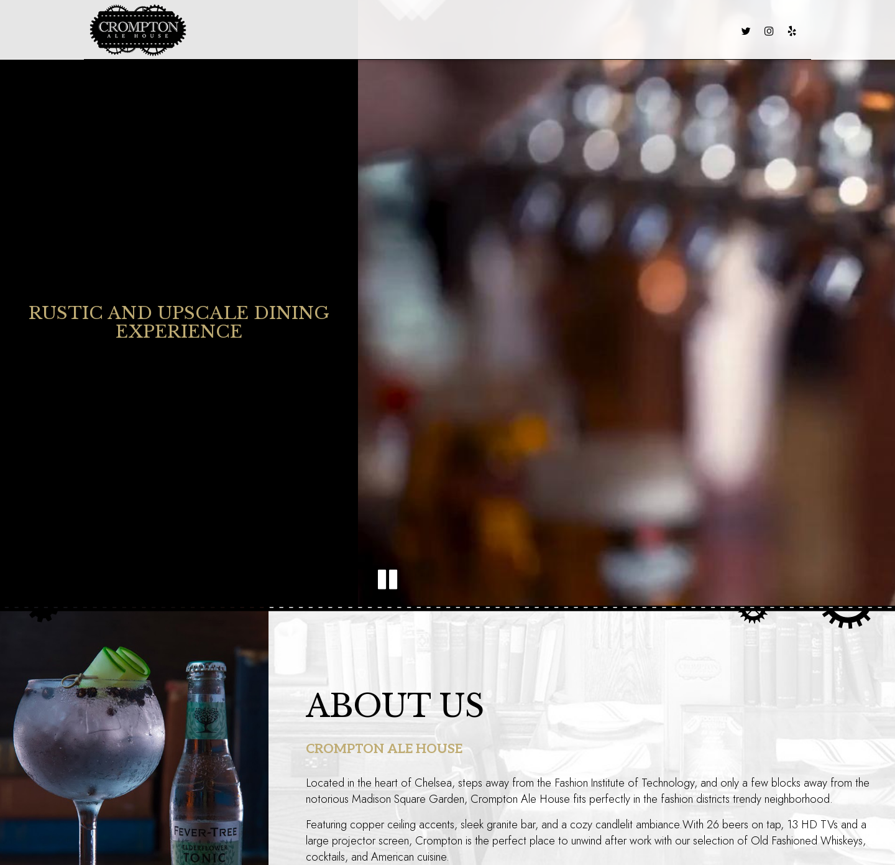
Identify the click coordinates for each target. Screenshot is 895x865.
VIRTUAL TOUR (486, 30)
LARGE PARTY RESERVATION (591, 30)
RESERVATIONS (696, 30)
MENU (288, 30)
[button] (388, 579)
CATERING (423, 30)
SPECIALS (372, 30)
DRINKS (326, 30)
